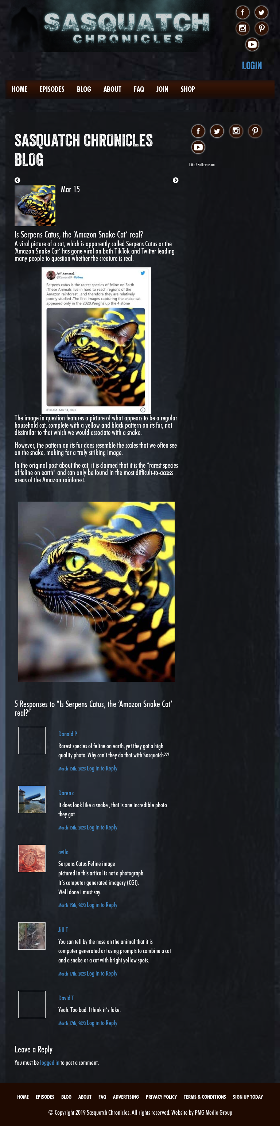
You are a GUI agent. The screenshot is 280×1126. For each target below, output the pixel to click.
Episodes (52, 89)
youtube (252, 45)
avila (63, 852)
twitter (261, 13)
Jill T (63, 929)
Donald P (67, 734)
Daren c (66, 793)
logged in (49, 1062)
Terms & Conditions (205, 1097)
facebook (242, 13)
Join (162, 89)
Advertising (126, 1097)
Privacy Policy (161, 1097)
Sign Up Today (248, 1097)
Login (252, 65)
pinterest (261, 29)
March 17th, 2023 (72, 973)
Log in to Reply (102, 768)
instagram (242, 29)
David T (66, 998)
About (112, 89)
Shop (188, 89)
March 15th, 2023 (72, 768)
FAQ (139, 89)
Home (19, 89)
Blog (84, 89)
